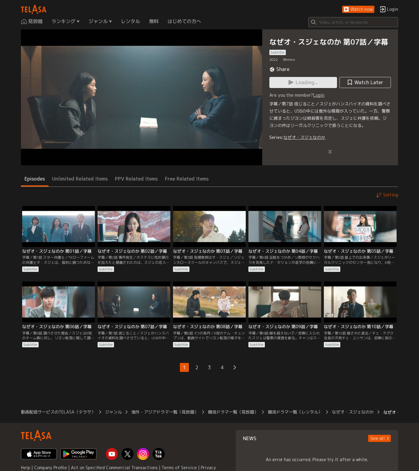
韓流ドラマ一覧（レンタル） (295, 412)
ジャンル (113, 412)
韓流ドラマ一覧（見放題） (233, 412)
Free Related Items (187, 178)
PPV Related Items (136, 178)
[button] (358, 9)
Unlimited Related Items (80, 178)
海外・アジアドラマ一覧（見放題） (164, 412)
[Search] (353, 22)
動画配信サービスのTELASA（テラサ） (58, 412)
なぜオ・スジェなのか (304, 137)
